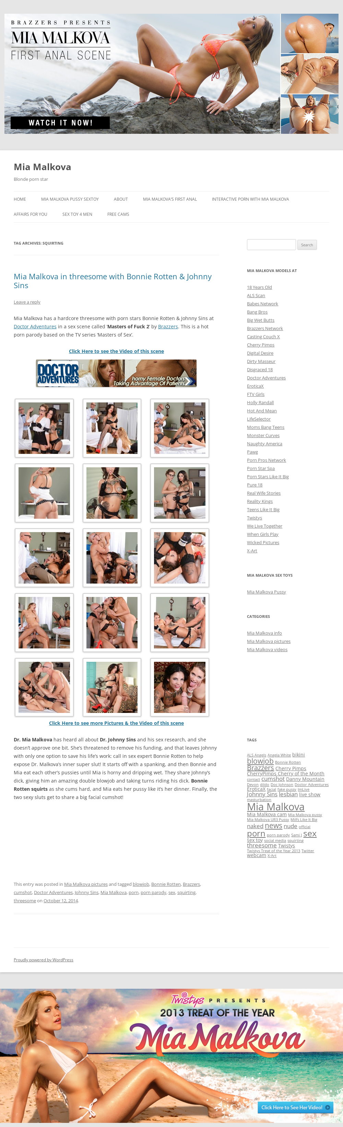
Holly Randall (260, 402)
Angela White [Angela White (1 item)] (279, 755)
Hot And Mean (262, 411)
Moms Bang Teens (265, 427)
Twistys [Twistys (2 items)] (286, 845)
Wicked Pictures (263, 542)
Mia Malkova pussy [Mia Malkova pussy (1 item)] (305, 814)
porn (134, 892)
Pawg (252, 452)
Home (20, 199)
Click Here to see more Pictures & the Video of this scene (116, 723)
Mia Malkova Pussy (266, 592)
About (121, 199)
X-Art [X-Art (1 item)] (272, 855)
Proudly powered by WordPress (43, 960)
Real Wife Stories (264, 493)
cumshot (23, 892)
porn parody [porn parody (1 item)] (278, 835)
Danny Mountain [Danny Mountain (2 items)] (305, 779)
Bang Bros (257, 312)
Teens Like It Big (263, 509)
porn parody (153, 892)
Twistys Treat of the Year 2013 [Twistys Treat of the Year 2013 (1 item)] (273, 850)
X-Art (252, 551)
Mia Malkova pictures (86, 884)
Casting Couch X (263, 336)
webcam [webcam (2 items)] (256, 855)
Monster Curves (263, 435)
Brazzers (168, 326)
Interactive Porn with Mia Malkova (250, 199)
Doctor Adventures (35, 326)
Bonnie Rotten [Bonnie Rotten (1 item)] (288, 762)
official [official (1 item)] (304, 826)
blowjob (141, 884)
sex (171, 892)
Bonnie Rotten (166, 884)
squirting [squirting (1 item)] (295, 840)
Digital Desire (260, 353)
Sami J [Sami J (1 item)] (296, 835)
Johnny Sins (86, 892)
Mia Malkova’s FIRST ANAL (170, 199)
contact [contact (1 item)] (253, 779)
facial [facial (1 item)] (271, 789)
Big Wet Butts (260, 320)
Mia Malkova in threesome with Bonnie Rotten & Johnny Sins (113, 280)
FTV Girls (255, 394)
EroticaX (255, 386)
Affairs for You (30, 214)
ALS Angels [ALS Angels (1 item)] (256, 755)
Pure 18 (254, 485)
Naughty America (264, 444)
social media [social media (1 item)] (275, 840)
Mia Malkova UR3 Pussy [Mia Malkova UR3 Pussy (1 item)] (268, 819)
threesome (25, 900)
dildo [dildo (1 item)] (264, 784)
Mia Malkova (42, 167)
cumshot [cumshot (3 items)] (273, 779)
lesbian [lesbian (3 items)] (288, 794)
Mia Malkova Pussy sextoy (70, 199)
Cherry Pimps (260, 345)
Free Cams (118, 214)
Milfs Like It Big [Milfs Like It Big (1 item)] (304, 819)
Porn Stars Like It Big (268, 476)
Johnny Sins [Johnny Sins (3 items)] (262, 794)
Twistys (254, 518)
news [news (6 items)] (273, 825)
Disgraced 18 (260, 369)
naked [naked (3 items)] (255, 826)
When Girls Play (263, 534)
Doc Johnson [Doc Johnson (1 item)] (282, 784)
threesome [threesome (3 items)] (262, 845)
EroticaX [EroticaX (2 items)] (256, 789)
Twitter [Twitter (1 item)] (307, 850)
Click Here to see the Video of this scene (116, 351)
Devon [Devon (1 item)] (253, 784)
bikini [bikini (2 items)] (298, 754)
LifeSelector (259, 419)
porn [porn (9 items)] (256, 833)
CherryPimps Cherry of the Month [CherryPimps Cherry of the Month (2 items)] (285, 773)
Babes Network (262, 304)
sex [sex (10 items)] (310, 833)
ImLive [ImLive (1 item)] (303, 789)
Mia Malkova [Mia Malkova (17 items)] (276, 806)
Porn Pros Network (266, 460)
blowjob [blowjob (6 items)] (260, 761)
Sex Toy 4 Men (77, 214)
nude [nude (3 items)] (290, 826)
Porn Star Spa (261, 468)
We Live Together (264, 526)
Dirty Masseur (261, 361)
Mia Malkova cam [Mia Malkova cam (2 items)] (267, 814)
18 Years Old (259, 287)
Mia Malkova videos (267, 649)
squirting (186, 892)
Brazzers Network (265, 328)
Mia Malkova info (264, 633)
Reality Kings (260, 501)
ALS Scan (256, 295)
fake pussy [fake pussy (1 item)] (286, 789)
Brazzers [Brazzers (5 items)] (260, 767)
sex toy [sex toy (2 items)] (255, 840)
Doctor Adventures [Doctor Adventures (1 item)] (312, 784)
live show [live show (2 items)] (309, 794)
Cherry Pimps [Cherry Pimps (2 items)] (290, 768)
